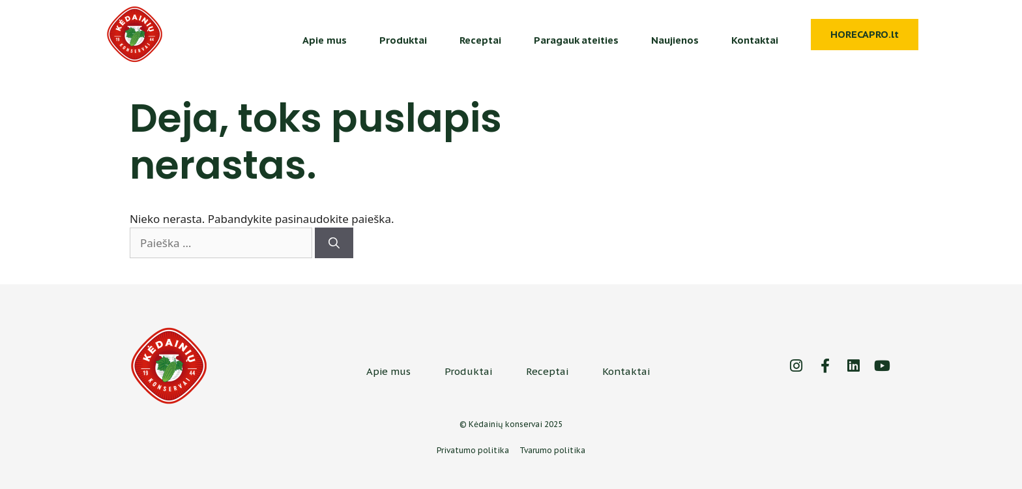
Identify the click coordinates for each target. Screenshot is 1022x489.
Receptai (480, 40)
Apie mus (324, 40)
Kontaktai (754, 40)
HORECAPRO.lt (864, 34)
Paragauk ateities (576, 40)
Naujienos (675, 40)
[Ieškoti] (334, 243)
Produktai (403, 40)
